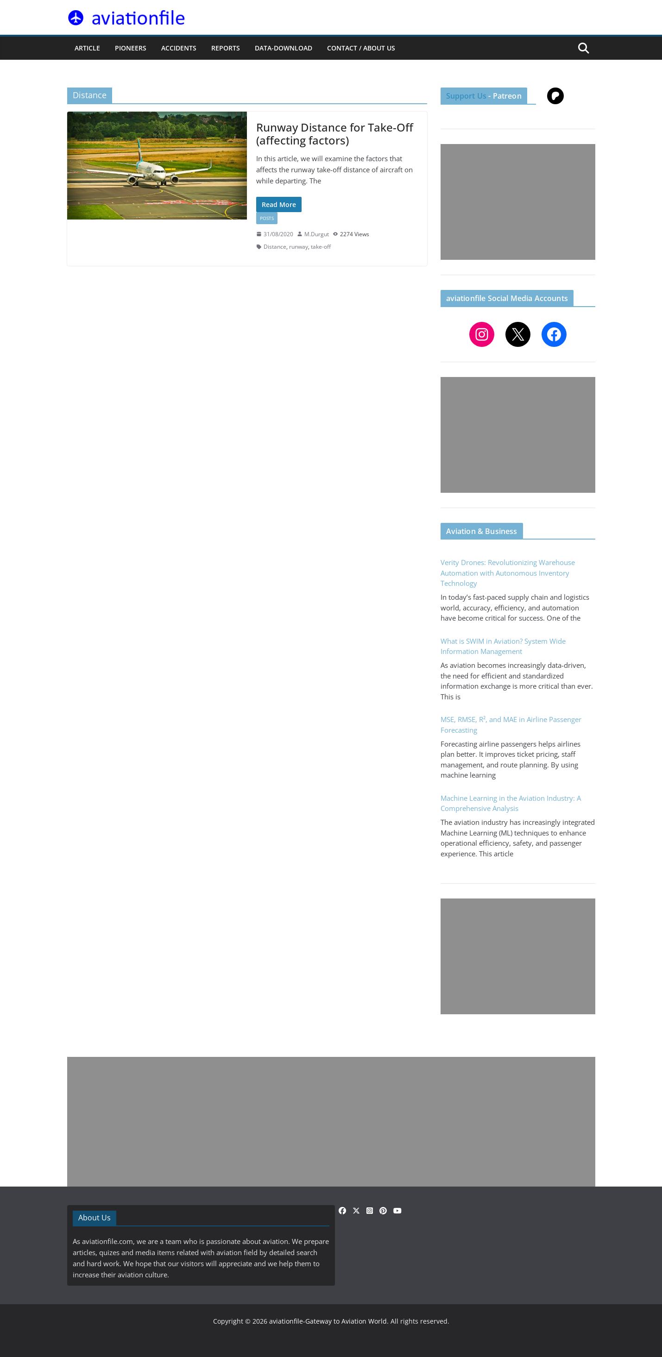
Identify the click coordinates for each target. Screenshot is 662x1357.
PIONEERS (130, 48)
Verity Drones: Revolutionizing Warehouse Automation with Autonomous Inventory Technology (508, 573)
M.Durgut (316, 234)
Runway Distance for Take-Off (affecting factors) (334, 133)
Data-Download (283, 48)
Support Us (466, 96)
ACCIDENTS (178, 48)
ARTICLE (87, 48)
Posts (267, 218)
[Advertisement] (518, 202)
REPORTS (225, 48)
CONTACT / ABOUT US (361, 48)
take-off (321, 247)
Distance (275, 247)
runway (298, 247)
